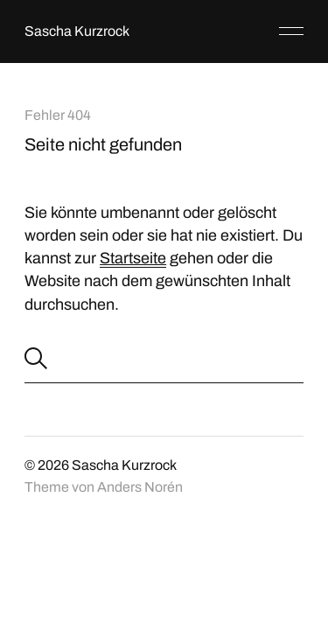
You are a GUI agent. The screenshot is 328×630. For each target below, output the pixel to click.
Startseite (133, 258)
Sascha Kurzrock (76, 31)
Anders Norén (140, 487)
